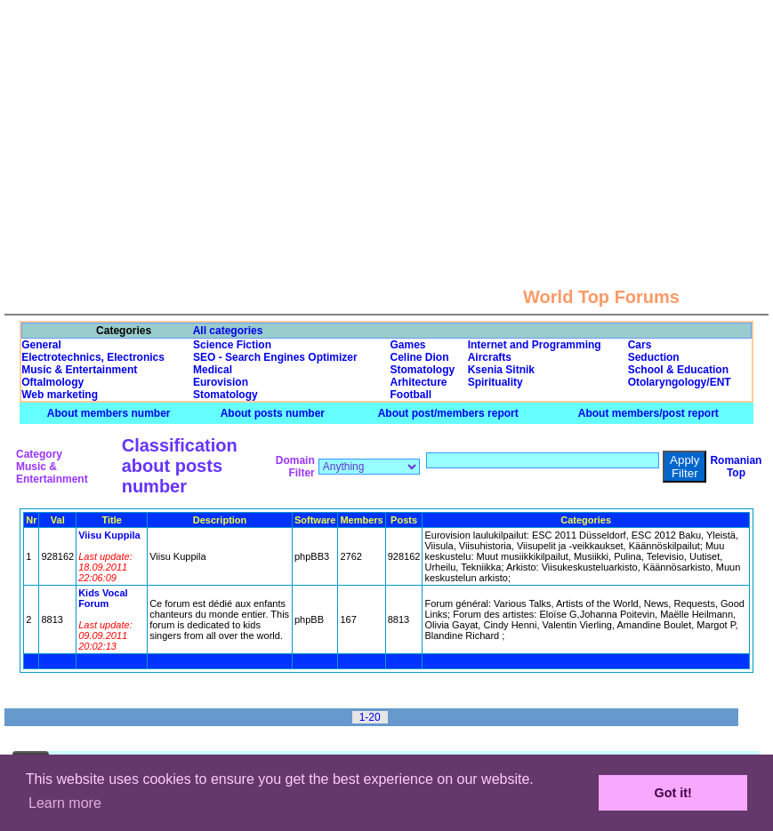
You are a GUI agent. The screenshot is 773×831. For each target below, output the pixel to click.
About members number (109, 413)
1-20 (370, 717)
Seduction (654, 357)
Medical (212, 370)
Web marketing (59, 394)
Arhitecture (419, 382)
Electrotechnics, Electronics (93, 357)
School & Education (678, 370)
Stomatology (423, 370)
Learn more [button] (64, 803)
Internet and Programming (534, 345)
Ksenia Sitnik (501, 370)
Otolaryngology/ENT (679, 382)
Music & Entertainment (79, 370)
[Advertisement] (387, 124)
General (41, 345)
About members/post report (648, 413)
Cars (640, 345)
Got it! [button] (673, 793)
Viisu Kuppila (109, 535)
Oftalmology (52, 382)
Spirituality (495, 382)
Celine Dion (420, 357)
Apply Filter (684, 466)
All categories (228, 330)
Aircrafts (489, 357)
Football (411, 394)
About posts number (273, 413)
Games (408, 345)
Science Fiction (232, 345)
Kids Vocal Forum (102, 598)
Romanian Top (735, 466)
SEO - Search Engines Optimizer (275, 357)
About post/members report (448, 413)
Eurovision (220, 382)
